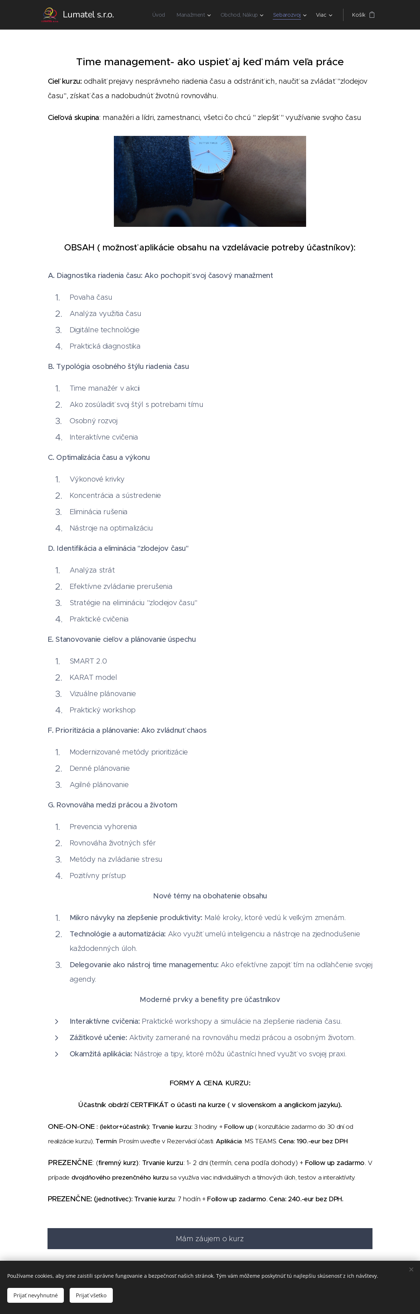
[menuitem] (158, 15)
